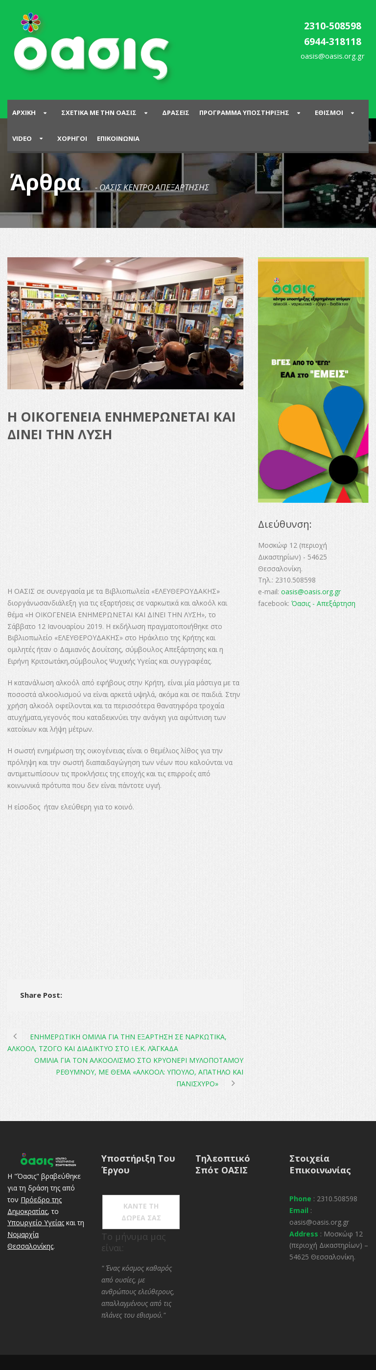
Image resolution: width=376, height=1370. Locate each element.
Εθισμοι (329, 112)
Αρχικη (24, 112)
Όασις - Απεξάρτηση (323, 603)
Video (22, 138)
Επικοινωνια (118, 138)
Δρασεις (175, 112)
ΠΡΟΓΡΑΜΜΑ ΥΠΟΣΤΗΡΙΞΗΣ (244, 112)
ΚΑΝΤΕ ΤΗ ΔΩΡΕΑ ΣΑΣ (141, 1211)
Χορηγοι (72, 138)
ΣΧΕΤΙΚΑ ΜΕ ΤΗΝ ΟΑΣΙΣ (99, 112)
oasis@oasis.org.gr (311, 591)
